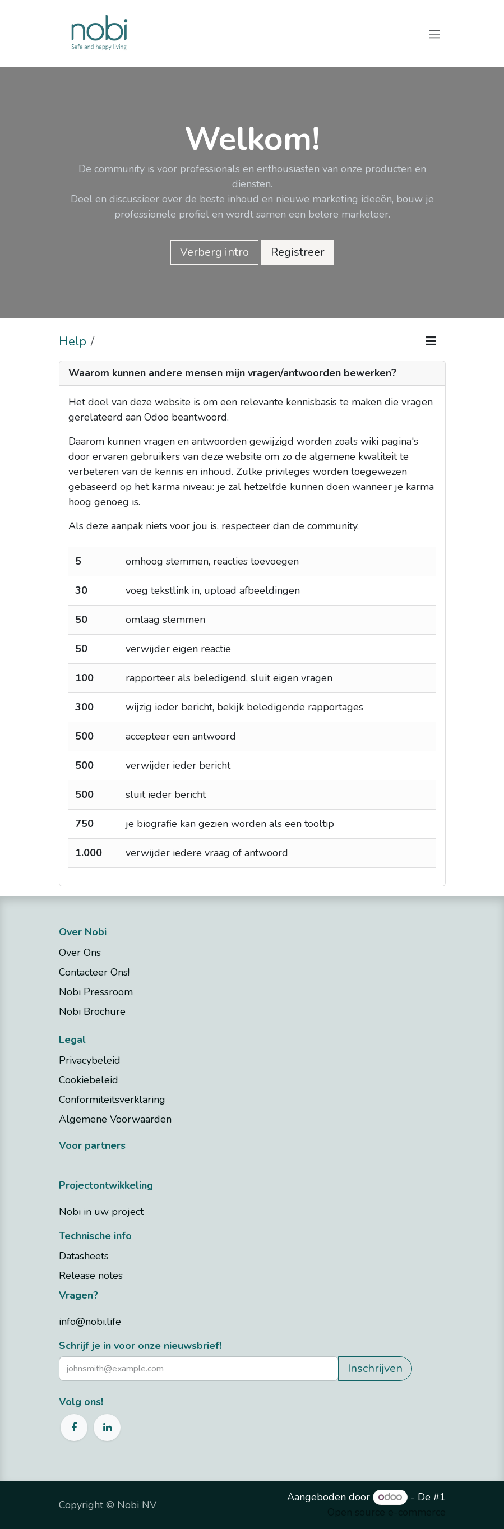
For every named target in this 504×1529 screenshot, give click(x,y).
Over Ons (80, 952)
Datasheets (84, 1256)
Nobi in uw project (101, 1211)
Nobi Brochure (92, 1011)
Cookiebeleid (90, 1080)
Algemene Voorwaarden (115, 1119)
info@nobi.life (90, 1321)
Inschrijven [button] (375, 1368)
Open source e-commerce (386, 1512)
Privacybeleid (91, 1060)
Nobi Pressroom (96, 992)
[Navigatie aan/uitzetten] (434, 33)
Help (72, 341)
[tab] (252, 373)
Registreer (298, 252)
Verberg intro (214, 252)
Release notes (91, 1275)
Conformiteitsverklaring (113, 1099)
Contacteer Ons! (95, 972)
